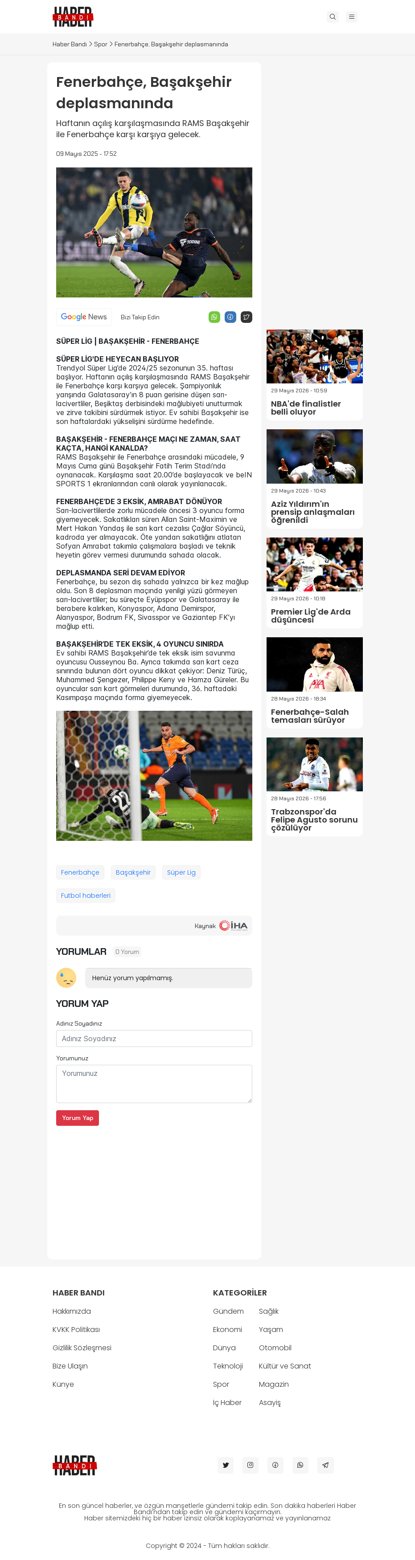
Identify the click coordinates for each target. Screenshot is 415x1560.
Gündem (228, 1311)
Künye (63, 1384)
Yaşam (271, 1329)
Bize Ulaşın (70, 1366)
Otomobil (275, 1348)
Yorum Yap (77, 1118)
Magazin (274, 1384)
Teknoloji (228, 1366)
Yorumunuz (72, 1058)
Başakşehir (133, 872)
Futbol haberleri (86, 895)
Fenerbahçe (80, 872)
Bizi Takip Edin (140, 317)
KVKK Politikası (76, 1329)
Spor (100, 44)
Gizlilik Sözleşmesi (82, 1348)
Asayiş (270, 1402)
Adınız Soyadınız (79, 1023)
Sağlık (269, 1311)
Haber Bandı (70, 44)
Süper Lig (181, 872)
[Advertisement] (154, 1188)
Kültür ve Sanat (285, 1366)
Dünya (224, 1348)
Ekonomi (227, 1329)
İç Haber (227, 1402)
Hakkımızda (72, 1311)
